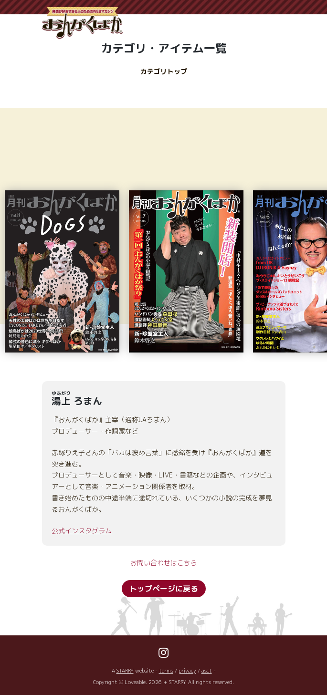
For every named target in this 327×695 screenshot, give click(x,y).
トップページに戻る (163, 588)
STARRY (125, 670)
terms (166, 670)
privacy (187, 670)
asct (206, 670)
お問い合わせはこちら (163, 562)
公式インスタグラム (82, 530)
